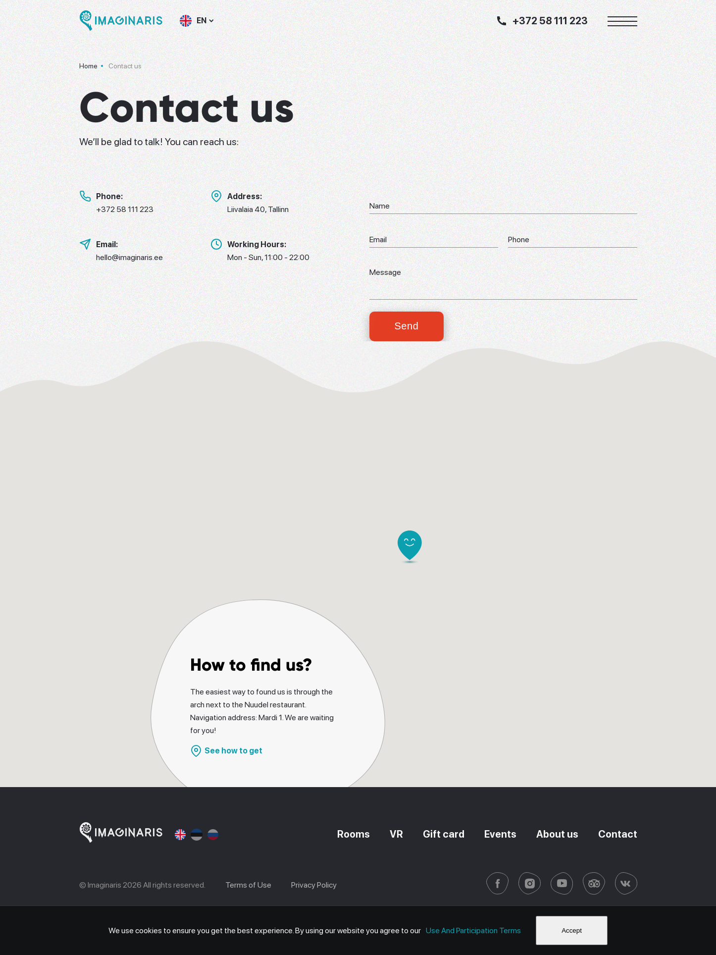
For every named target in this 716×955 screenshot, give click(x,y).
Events (500, 835)
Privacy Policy (314, 885)
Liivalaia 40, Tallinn (258, 209)
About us (557, 835)
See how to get (226, 751)
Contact (617, 835)
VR (396, 835)
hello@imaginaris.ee (129, 257)
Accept (572, 930)
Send (406, 326)
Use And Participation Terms (473, 930)
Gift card (443, 835)
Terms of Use (248, 885)
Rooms (354, 835)
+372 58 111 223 (124, 209)
